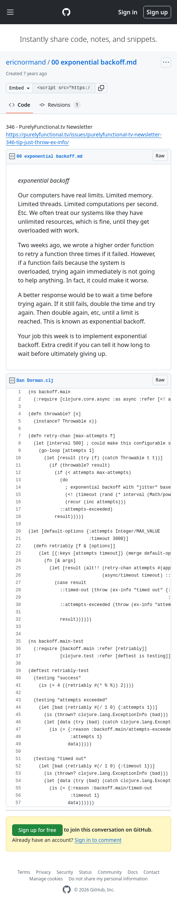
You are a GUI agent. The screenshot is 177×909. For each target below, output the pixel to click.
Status (85, 872)
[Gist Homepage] (66, 12)
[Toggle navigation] (10, 12)
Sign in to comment (97, 839)
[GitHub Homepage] (66, 889)
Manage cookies (46, 879)
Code (19, 104)
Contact (151, 872)
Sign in (127, 12)
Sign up (157, 12)
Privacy (43, 872)
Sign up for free (37, 829)
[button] (101, 88)
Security (64, 872)
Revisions (60, 105)
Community (110, 872)
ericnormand (26, 62)
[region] (88, 267)
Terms (24, 872)
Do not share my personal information (108, 879)
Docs (133, 872)
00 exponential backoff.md (94, 62)
